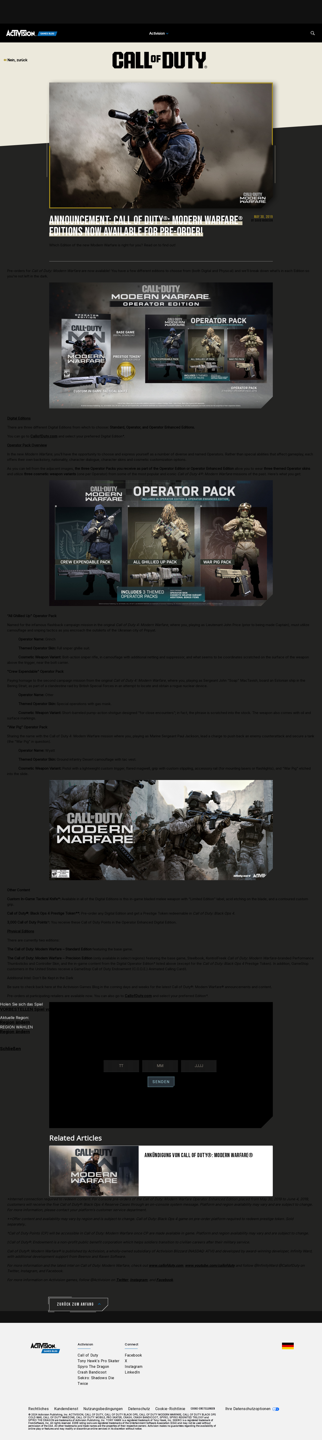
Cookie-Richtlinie (170, 1409)
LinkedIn (132, 1372)
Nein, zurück (15, 60)
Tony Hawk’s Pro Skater (98, 1361)
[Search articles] (312, 33)
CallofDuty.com (43, 436)
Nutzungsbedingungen (103, 1409)
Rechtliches (38, 1409)
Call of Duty (88, 1355)
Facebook (133, 1355)
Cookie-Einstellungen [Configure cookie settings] (203, 1409)
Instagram (133, 1366)
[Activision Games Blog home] (45, 1347)
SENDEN (161, 1082)
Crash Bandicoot (92, 1372)
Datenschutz (139, 1409)
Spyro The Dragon (93, 1366)
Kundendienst (66, 1409)
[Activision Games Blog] (32, 33)
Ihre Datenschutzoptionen (248, 1409)
